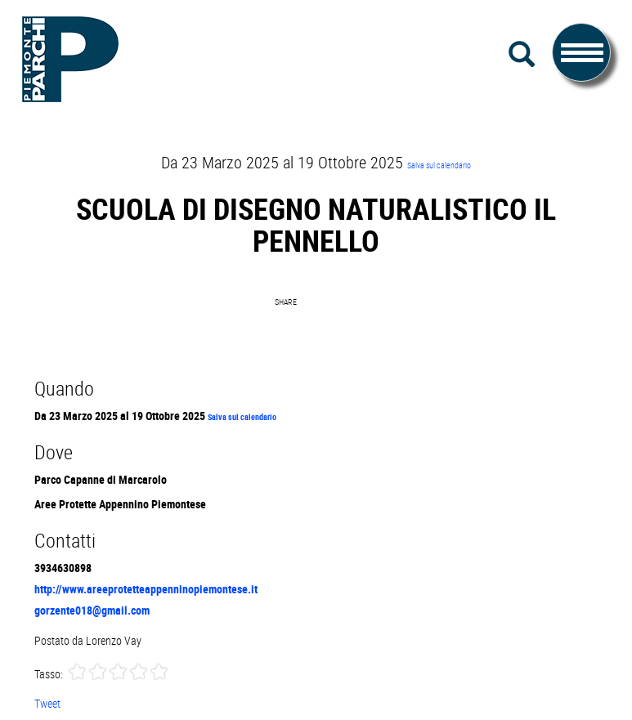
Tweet (47, 703)
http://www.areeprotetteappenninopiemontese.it (146, 589)
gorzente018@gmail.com (92, 610)
